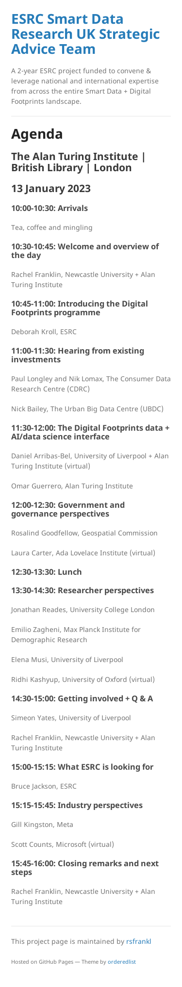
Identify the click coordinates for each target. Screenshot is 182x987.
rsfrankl (138, 941)
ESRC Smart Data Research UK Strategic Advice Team (85, 33)
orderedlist (122, 961)
